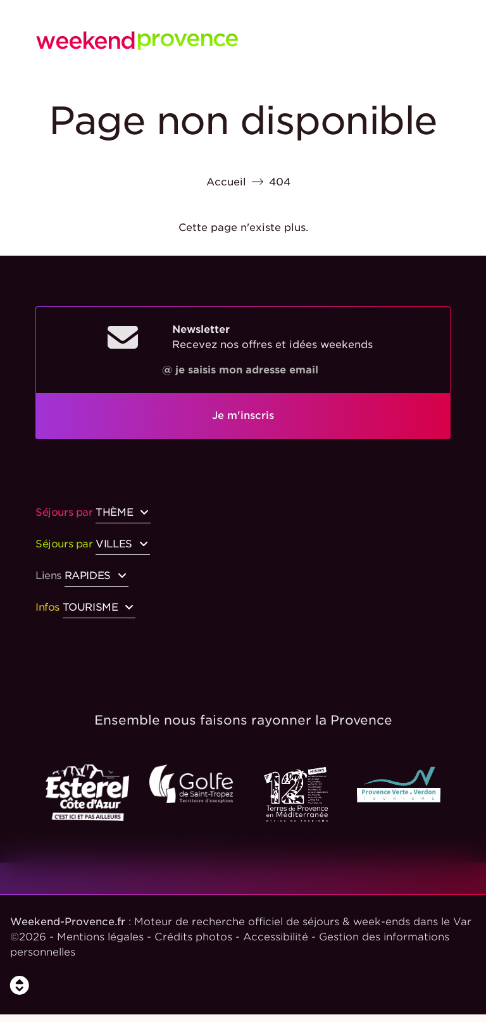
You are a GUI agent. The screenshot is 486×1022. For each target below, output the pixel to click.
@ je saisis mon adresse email (240, 370)
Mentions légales (100, 937)
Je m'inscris (243, 415)
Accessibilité (275, 937)
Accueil (226, 182)
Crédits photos (193, 937)
